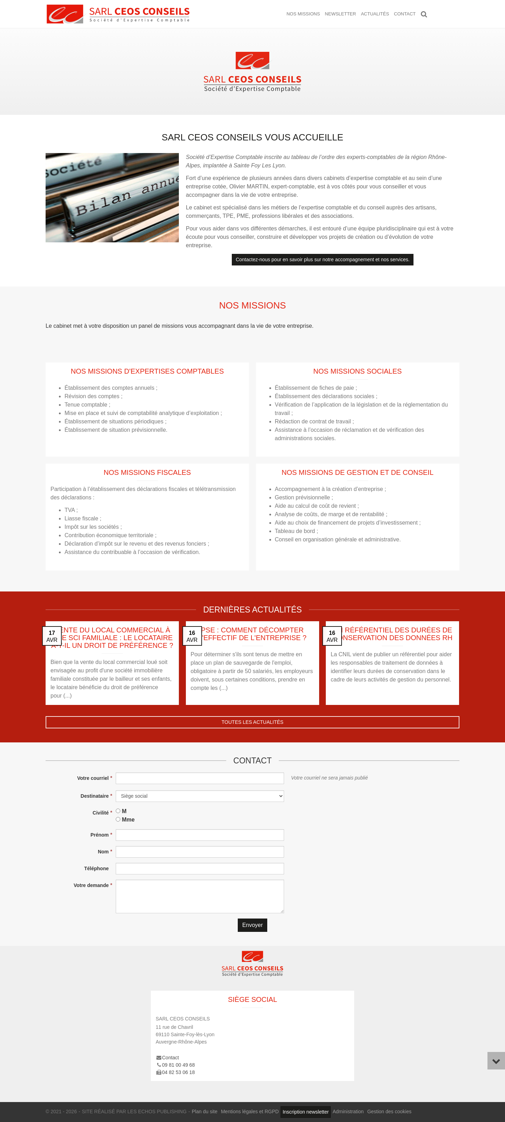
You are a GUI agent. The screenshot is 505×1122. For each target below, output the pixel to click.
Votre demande (91, 885)
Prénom (99, 835)
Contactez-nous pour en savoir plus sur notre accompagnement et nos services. (323, 259)
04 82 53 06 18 (178, 1072)
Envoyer (252, 925)
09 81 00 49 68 (178, 1065)
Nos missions (303, 13)
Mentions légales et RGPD (250, 1111)
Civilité (101, 813)
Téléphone (96, 868)
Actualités (375, 13)
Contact (405, 13)
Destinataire (95, 796)
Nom (103, 851)
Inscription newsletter (306, 1112)
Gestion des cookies (389, 1111)
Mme (128, 820)
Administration (348, 1111)
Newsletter (340, 13)
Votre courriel (93, 778)
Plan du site (204, 1111)
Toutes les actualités (252, 722)
